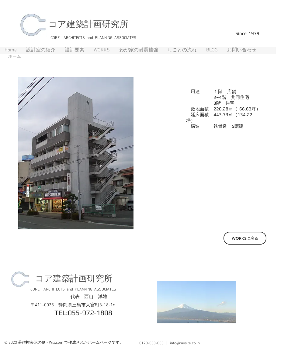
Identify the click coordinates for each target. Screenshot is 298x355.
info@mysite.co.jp (185, 343)
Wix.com (56, 342)
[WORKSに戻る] (245, 238)
